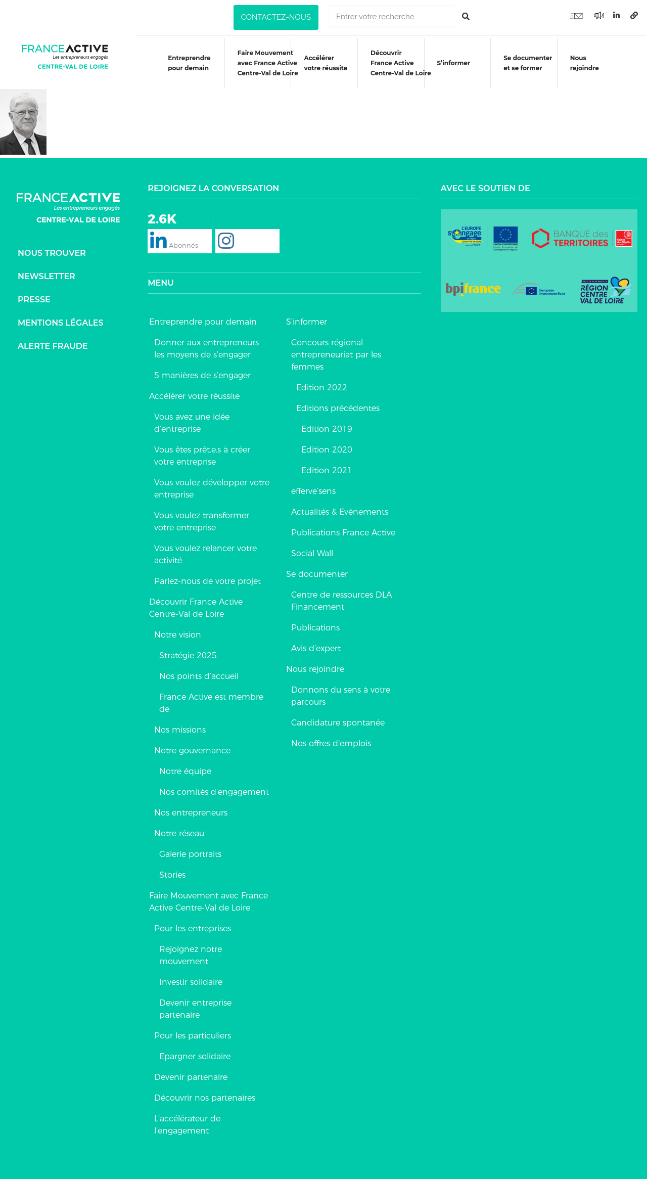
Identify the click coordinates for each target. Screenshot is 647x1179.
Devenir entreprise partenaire (195, 1008)
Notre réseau (179, 833)
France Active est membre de (211, 702)
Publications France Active (343, 532)
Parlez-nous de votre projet (207, 580)
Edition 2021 (326, 470)
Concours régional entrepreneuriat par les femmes (336, 354)
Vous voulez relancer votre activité (205, 554)
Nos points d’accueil (199, 676)
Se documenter (317, 573)
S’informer (454, 63)
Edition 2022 (321, 387)
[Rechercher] (465, 16)
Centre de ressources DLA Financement (341, 600)
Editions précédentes (338, 408)
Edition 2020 (326, 449)
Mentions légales (61, 322)
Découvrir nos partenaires (204, 1097)
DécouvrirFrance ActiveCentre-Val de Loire (401, 63)
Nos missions (180, 729)
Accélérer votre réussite (325, 63)
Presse (34, 299)
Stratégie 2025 (188, 655)
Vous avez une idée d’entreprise (191, 422)
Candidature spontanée (338, 722)
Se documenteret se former (528, 63)
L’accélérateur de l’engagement (187, 1124)
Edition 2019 (326, 428)
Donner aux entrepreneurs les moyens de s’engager (206, 348)
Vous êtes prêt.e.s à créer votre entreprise (202, 455)
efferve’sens (313, 490)
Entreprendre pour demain (189, 63)
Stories (172, 874)
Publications (315, 627)
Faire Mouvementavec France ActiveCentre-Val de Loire (267, 63)
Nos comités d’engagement (214, 791)
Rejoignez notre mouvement (190, 955)
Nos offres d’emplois (331, 743)
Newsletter (46, 276)
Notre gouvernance (192, 750)
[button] (276, 17)
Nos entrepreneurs (190, 812)
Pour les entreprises (192, 928)
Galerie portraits (190, 853)
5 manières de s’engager (202, 375)
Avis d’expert (316, 648)
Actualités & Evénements (339, 511)
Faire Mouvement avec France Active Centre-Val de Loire (208, 901)
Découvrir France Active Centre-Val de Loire (196, 607)
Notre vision (177, 634)
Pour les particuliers (192, 1035)
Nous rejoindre (585, 63)
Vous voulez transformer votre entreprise (201, 521)
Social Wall (312, 553)
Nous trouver (52, 252)
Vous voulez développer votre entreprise (211, 488)
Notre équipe (185, 771)
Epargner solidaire (194, 1056)
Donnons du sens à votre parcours (340, 695)
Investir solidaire (190, 981)
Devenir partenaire (190, 1076)
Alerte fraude (53, 345)
